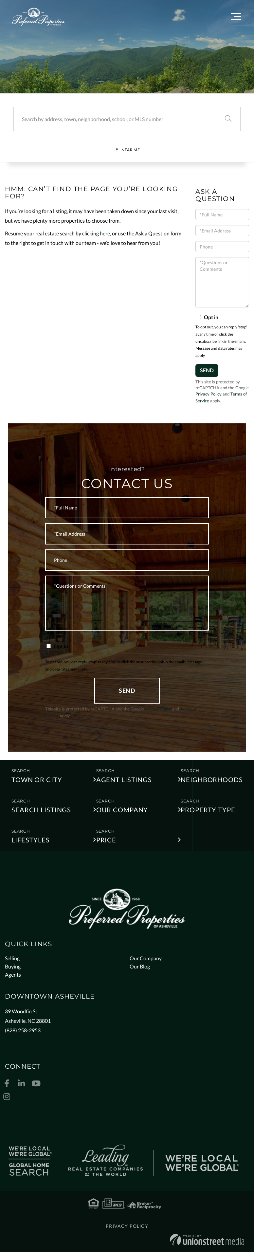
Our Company (122, 810)
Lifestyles (30, 840)
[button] (228, 119)
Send (207, 370)
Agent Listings (124, 779)
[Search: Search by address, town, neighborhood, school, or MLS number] (114, 119)
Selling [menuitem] (12, 958)
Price (106, 840)
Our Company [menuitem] (146, 958)
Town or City (36, 779)
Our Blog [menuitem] (140, 966)
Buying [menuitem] (13, 966)
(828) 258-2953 (23, 1030)
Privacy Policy (208, 393)
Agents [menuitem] (13, 974)
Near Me (130, 149)
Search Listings (41, 810)
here (105, 233)
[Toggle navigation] (236, 17)
